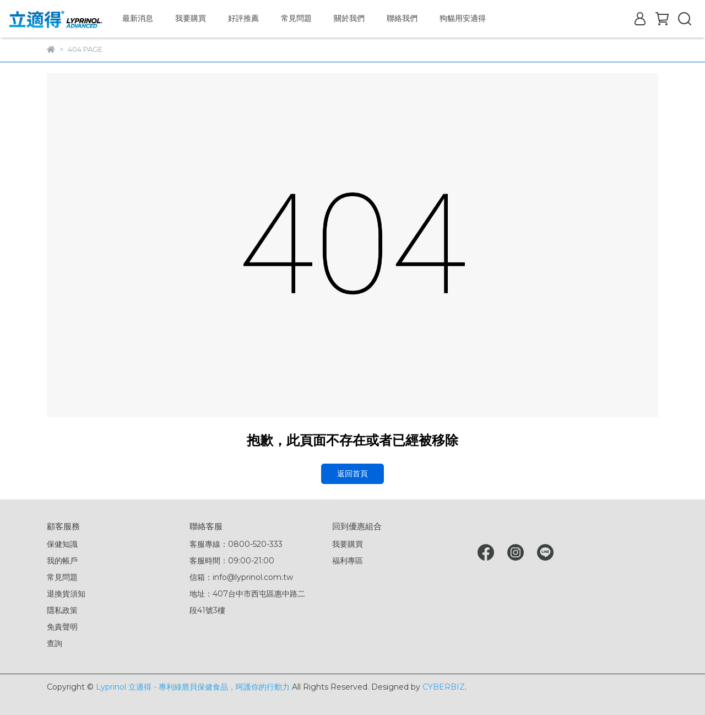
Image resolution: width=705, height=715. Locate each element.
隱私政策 (62, 610)
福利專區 (347, 561)
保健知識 (62, 544)
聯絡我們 (402, 18)
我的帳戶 (62, 561)
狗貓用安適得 (463, 18)
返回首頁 (352, 474)
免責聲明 (62, 627)
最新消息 (137, 18)
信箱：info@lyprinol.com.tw (241, 577)
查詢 (54, 643)
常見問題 (296, 18)
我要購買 (190, 18)
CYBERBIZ (443, 687)
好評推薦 (243, 18)
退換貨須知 (66, 594)
